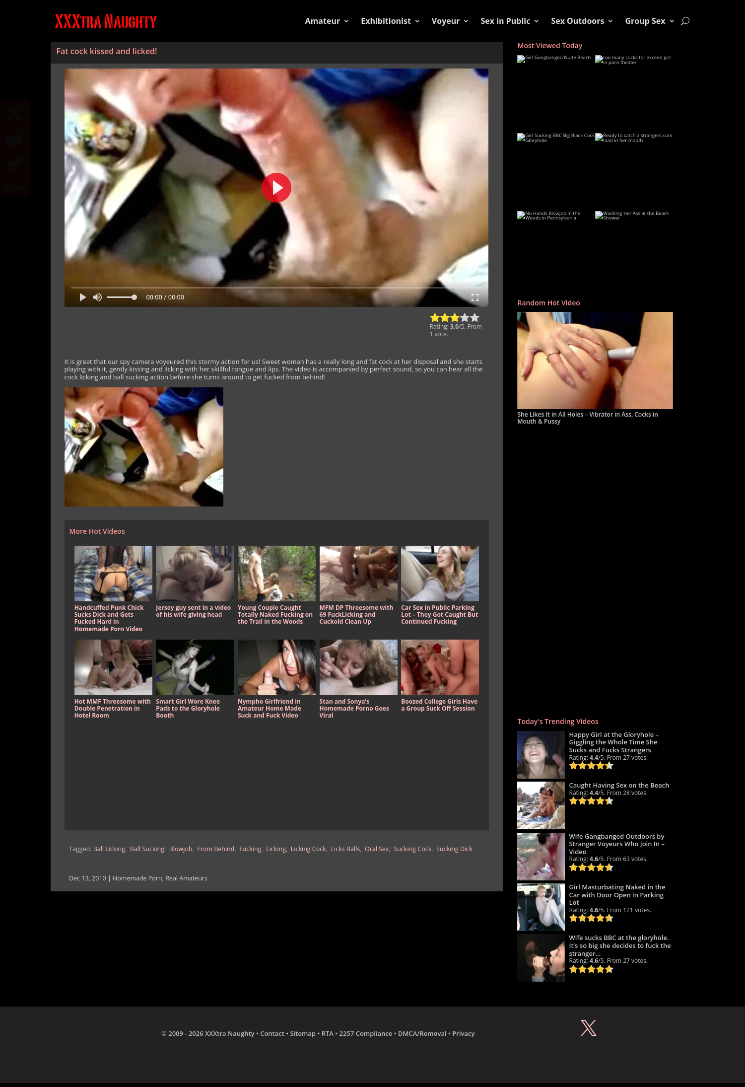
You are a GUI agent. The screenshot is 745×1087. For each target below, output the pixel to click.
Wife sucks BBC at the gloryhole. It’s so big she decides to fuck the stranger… (620, 945)
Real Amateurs (186, 878)
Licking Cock (308, 849)
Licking (276, 849)
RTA (328, 1033)
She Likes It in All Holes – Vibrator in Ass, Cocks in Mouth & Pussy (587, 418)
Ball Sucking (147, 849)
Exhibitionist (386, 20)
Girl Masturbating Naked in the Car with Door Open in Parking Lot (617, 894)
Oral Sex (377, 849)
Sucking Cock (412, 849)
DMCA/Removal (422, 1033)
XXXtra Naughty (230, 1033)
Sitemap (303, 1033)
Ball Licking (109, 849)
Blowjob (181, 849)
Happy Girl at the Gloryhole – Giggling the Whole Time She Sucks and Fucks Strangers (614, 742)
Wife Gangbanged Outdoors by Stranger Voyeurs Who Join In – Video (617, 844)
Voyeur (446, 20)
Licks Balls (345, 849)
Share (15, 186)
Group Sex (645, 20)
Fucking (250, 849)
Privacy (463, 1033)
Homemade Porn (137, 878)
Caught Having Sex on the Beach (619, 785)
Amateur (322, 20)
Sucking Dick (454, 849)
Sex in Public (505, 20)
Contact (272, 1033)
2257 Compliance (366, 1033)
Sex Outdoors (577, 20)
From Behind (215, 849)
